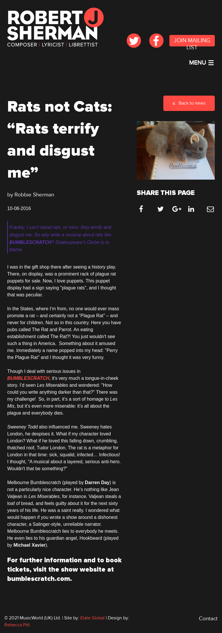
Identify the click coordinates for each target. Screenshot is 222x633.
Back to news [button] (189, 103)
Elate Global (92, 618)
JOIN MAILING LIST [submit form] (192, 42)
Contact (208, 618)
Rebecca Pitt (17, 625)
